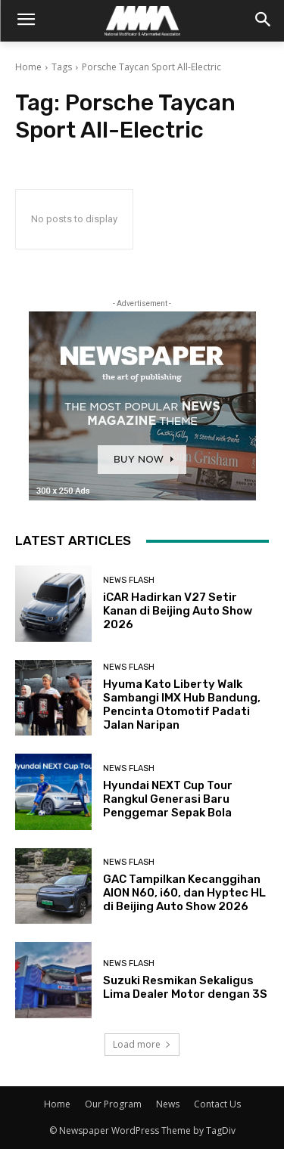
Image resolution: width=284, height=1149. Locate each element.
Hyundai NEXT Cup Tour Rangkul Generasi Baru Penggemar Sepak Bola (168, 799)
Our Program (113, 1104)
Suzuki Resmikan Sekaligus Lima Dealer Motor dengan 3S (185, 987)
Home (28, 66)
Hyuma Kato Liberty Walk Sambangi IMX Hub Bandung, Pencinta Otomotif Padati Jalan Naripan (182, 704)
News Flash (128, 580)
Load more (142, 1044)
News (167, 1104)
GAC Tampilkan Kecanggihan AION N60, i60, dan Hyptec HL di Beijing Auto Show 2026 (184, 892)
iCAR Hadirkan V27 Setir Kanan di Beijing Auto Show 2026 (177, 610)
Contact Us (217, 1104)
